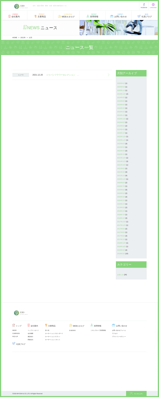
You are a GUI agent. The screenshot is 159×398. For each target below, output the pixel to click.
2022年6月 (121, 144)
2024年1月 (121, 115)
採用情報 (92, 16)
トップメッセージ (33, 330)
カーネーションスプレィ (52, 336)
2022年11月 (121, 140)
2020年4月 (121, 197)
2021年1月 (121, 175)
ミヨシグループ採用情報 (98, 330)
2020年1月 (121, 204)
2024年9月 (121, 97)
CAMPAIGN (16, 333)
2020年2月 (121, 200)
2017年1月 (121, 239)
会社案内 (14, 16)
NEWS (14, 330)
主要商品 (40, 16)
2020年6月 (121, 190)
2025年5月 (121, 87)
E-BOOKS (72, 330)
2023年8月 (121, 122)
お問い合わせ (118, 16)
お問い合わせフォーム (119, 330)
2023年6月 (121, 126)
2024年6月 (121, 105)
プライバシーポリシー (119, 336)
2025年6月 (121, 83)
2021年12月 (121, 158)
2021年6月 (121, 168)
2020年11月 (121, 179)
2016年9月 (121, 250)
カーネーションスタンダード (54, 333)
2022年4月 (121, 151)
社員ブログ (145, 16)
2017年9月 (121, 229)
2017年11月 (121, 225)
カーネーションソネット (52, 339)
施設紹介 (30, 336)
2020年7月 (121, 186)
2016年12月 (121, 243)
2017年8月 (121, 232)
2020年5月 (121, 193)
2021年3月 (121, 172)
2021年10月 (121, 165)
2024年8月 (121, 101)
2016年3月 (121, 254)
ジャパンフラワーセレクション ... (62, 75)
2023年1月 (121, 133)
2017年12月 (121, 222)
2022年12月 (121, 136)
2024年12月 (121, 94)
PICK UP (15, 336)
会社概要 (30, 333)
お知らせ (120, 275)
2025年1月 (121, 90)
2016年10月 (121, 246)
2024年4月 (121, 112)
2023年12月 (121, 119)
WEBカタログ (66, 16)
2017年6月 (121, 236)
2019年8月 (121, 207)
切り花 (47, 330)
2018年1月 (121, 218)
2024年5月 (121, 108)
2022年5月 (121, 147)
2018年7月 (121, 214)
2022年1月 (121, 154)
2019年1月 (121, 211)
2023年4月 (121, 129)
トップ (16, 326)
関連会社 (30, 339)
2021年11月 (121, 161)
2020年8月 (121, 183)
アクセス (115, 333)
